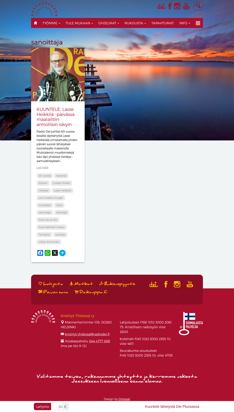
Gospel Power (61, 183)
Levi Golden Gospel (51, 197)
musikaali (45, 205)
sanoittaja (45, 212)
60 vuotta (45, 175)
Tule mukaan (79, 23)
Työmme (51, 23)
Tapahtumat (162, 23)
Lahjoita (42, 406)
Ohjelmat (108, 23)
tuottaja (60, 234)
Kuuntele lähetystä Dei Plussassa (172, 407)
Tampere (44, 234)
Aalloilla (61, 175)
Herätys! (43, 190)
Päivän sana (53, 292)
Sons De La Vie (48, 219)
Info (184, 23)
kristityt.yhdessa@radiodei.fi (87, 334)
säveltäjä (61, 212)
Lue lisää (42, 167)
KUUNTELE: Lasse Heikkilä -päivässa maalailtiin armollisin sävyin (56, 116)
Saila (59, 205)
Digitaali (124, 399)
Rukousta (135, 23)
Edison (43, 183)
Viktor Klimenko (49, 241)
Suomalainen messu (51, 227)
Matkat (81, 284)
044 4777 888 (99, 341)
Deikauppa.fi (91, 292)
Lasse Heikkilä (62, 190)
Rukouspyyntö (117, 284)
